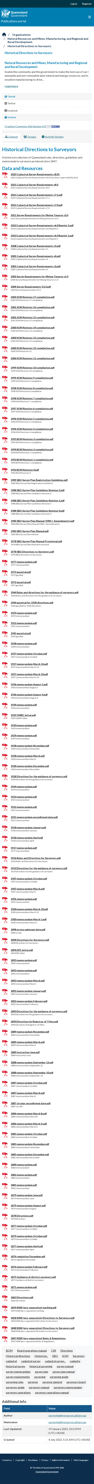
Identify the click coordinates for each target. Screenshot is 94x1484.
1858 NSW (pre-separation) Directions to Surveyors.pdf (43, 1317)
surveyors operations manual (52, 1392)
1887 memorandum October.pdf (29, 1082)
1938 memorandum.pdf (24, 643)
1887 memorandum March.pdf (28, 1092)
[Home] (4, 34)
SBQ (55, 1355)
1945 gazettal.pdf (21, 633)
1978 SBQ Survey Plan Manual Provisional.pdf (36, 541)
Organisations (21, 34)
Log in (74, 3)
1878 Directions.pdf (22, 1215)
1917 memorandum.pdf (24, 847)
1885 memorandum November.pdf (30, 1144)
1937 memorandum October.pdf (29, 653)
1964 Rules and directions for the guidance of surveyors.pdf (44, 592)
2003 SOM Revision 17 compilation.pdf (33, 297)
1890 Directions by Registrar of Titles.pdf (34, 1021)
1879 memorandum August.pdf (28, 1205)
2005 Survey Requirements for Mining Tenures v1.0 (39, 276)
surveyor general (52, 1382)
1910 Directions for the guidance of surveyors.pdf (39, 868)
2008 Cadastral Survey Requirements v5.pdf (36, 245)
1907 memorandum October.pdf (29, 878)
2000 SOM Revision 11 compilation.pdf (33, 358)
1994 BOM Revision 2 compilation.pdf (32, 449)
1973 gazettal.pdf (21, 572)
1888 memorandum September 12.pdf (32, 1062)
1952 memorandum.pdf (24, 623)
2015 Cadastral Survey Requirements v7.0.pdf (36, 205)
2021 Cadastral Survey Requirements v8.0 (34, 184)
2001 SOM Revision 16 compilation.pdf (33, 307)
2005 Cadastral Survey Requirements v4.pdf (36, 256)
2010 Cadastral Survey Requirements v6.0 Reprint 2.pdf (42, 225)
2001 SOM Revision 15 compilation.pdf (33, 317)
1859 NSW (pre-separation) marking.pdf (33, 1307)
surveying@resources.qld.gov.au (67, 1415)
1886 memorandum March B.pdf (29, 1113)
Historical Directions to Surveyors (29, 46)
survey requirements (18, 1376)
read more (11, 86)
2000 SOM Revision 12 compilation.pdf (33, 348)
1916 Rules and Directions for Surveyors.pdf (36, 858)
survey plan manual (63, 1371)
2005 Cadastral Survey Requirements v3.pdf (36, 266)
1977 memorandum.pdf (24, 561)
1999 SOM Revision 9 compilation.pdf (32, 377)
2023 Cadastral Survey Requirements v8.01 (35, 174)
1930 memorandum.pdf (24, 725)
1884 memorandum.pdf (24, 1164)
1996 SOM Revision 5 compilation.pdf (32, 418)
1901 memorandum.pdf (24, 898)
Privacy (45, 1460)
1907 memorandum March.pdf (28, 888)
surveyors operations (18, 1392)
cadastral (11, 1361)
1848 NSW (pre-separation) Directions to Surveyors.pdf (43, 1328)
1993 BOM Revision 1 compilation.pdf (32, 459)
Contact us (7, 1460)
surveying (40, 1376)
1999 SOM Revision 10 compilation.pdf (33, 367)
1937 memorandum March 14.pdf (29, 664)
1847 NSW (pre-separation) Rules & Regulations (38, 1338)
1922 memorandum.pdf (24, 806)
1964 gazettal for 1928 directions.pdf (32, 602)
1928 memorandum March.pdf (28, 755)
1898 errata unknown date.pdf (28, 929)
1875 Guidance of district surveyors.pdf (33, 1276)
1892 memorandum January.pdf (28, 990)
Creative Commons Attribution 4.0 (25, 126)
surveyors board (76, 1382)
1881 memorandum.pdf (24, 1184)
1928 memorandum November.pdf (30, 745)
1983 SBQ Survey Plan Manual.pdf (30, 531)
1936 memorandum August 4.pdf (29, 694)
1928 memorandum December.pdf (30, 766)
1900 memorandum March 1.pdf (29, 919)
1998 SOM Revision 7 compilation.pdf (32, 398)
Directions (66, 1350)
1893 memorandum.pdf (24, 960)
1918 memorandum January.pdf (28, 827)
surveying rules (14, 1382)
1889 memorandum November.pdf (30, 1031)
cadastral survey (31, 1361)
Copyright (20, 1460)
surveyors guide (15, 1387)
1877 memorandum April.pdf (27, 1246)
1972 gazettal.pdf (21, 582)
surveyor (33, 1382)
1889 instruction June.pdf (25, 1052)
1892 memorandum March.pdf (28, 980)
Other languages (80, 1460)
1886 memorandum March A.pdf (29, 1123)
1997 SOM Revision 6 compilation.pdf (32, 408)
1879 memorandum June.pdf (27, 1195)
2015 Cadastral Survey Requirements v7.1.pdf (36, 194)
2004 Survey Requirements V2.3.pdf (31, 286)
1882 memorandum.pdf (24, 1174)
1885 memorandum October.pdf (29, 1133)
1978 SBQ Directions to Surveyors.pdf (32, 551)
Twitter (10, 103)
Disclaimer (33, 1460)
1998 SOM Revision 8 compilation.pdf (32, 388)
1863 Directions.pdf (22, 1297)
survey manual (65, 1366)
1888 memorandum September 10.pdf (32, 1072)
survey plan (41, 1371)
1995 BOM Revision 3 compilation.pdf (32, 439)
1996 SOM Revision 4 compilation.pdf (32, 428)
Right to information (61, 1460)
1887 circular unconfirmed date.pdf (31, 1103)
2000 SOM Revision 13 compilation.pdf (33, 337)
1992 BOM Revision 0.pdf (25, 469)
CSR (53, 1350)
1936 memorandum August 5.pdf (29, 684)
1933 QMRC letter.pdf (23, 715)
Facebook (11, 110)
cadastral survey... (55, 1361)
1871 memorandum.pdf (24, 1287)
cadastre (75, 1361)
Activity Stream (52, 136)
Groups (29, 136)
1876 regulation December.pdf (28, 1256)
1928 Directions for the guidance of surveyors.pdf (39, 776)
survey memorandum (18, 1371)
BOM (9, 1350)
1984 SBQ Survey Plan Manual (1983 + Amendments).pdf (42, 520)
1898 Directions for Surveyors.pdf (30, 939)
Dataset (11, 136)
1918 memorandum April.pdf (27, 837)
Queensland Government (47, 1472)
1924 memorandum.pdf (24, 786)
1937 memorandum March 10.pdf (29, 674)
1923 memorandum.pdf (24, 796)
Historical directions (18, 1355)
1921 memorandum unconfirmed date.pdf (34, 817)
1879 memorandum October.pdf (29, 1236)
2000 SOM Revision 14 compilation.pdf (33, 327)
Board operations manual (32, 1350)
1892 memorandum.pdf (24, 970)
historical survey (15, 1366)
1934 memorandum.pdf (24, 704)
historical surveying (40, 1366)
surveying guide (59, 1376)
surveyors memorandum (68, 1387)
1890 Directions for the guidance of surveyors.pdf (39, 1011)
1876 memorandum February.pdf (29, 1266)
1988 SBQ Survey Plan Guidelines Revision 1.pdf (38, 500)
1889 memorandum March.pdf (28, 1042)
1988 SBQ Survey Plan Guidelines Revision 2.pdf (38, 490)
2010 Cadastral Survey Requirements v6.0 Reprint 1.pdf (42, 235)
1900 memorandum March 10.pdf (29, 909)
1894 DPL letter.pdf (22, 950)
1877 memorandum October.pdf (29, 1225)
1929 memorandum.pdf (24, 735)
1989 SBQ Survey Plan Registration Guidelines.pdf (39, 479)
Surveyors (79, 1355)
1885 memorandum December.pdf (30, 1154)
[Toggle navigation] (89, 17)
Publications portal (13, 21)
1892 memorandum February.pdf (29, 1001)
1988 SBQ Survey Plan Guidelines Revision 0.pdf (38, 510)
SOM (65, 1355)
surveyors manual (39, 1387)
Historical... (41, 1355)
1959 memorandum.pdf (24, 612)
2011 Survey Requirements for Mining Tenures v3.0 (39, 215)
